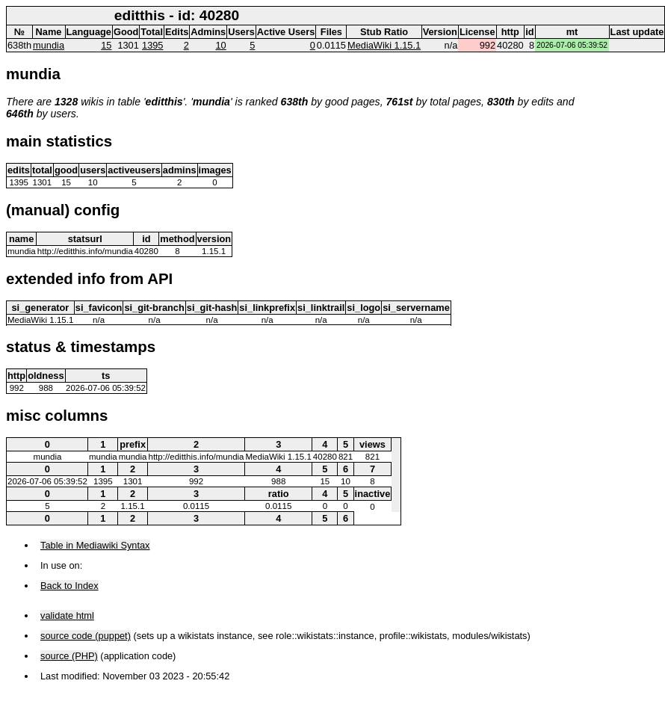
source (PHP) (69, 655)
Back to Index (69, 585)
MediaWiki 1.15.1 (384, 45)
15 (106, 45)
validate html (67, 615)
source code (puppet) (85, 635)
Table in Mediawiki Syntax (95, 545)
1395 (152, 45)
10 (220, 45)
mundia (48, 45)
